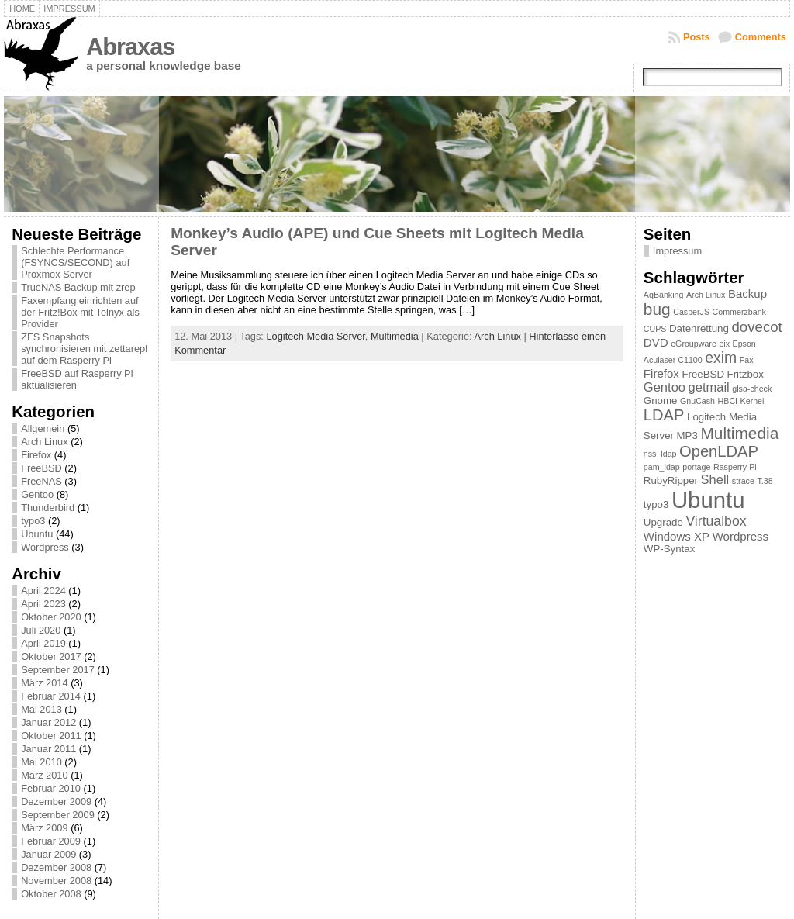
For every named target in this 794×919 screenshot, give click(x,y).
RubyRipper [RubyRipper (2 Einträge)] (671, 480)
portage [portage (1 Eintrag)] (696, 467)
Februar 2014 (51, 696)
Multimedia (395, 336)
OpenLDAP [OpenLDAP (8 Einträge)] (718, 451)
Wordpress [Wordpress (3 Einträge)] (740, 536)
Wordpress (45, 547)
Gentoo (37, 494)
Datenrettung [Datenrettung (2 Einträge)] (699, 328)
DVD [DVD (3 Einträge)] (656, 342)
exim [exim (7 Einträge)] (721, 357)
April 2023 (43, 604)
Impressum (677, 251)
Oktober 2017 (51, 656)
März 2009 (44, 828)
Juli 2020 (40, 630)
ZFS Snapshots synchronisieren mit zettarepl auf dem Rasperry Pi (84, 348)
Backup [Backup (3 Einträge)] (747, 293)
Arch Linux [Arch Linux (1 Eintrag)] (705, 294)
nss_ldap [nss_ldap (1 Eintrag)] (660, 453)
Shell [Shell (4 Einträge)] (715, 479)
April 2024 (43, 590)
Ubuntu (37, 534)
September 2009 (58, 815)
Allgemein (42, 428)
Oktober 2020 (51, 617)
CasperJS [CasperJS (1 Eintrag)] (691, 311)
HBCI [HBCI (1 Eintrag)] (727, 401)
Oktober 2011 (51, 735)
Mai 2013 (41, 709)
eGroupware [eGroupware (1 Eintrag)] (693, 343)
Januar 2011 (48, 749)
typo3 (33, 521)
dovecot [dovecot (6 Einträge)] (756, 327)
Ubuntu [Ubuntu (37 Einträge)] (708, 500)
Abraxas (130, 46)
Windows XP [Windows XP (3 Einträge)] (676, 536)
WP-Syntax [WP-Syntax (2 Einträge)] (669, 549)
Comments (760, 37)
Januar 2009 (48, 854)
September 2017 (58, 669)
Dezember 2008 (56, 867)
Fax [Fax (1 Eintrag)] (747, 359)
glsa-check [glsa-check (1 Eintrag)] (752, 388)
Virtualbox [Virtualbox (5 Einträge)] (715, 521)
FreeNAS (41, 481)
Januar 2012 (48, 722)
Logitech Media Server (315, 336)
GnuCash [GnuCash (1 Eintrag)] (697, 401)
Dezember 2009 (56, 801)
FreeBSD (41, 468)
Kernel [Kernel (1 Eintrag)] (752, 401)
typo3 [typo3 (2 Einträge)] (656, 504)
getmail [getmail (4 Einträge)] (709, 387)
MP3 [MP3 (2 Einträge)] (687, 435)
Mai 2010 (41, 762)
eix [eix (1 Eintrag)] (724, 343)
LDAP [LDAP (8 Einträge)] (664, 414)
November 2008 (56, 880)
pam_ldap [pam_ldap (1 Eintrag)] (662, 467)
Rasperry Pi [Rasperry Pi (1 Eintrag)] (735, 467)
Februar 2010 (51, 788)
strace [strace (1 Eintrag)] (743, 480)
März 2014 (44, 683)
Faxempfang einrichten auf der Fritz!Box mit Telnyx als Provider (80, 312)
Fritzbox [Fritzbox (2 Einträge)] (745, 374)
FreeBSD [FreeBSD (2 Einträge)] (703, 374)
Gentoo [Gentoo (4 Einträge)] (664, 387)
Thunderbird (47, 507)
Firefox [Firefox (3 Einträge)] (661, 373)
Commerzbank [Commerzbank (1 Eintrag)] (739, 311)
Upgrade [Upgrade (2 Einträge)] (663, 522)
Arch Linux (44, 441)
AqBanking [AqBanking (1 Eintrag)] (664, 294)
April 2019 (43, 643)
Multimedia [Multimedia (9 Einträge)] (739, 433)
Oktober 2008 (51, 894)
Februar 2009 (51, 841)
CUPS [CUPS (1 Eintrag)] (655, 328)
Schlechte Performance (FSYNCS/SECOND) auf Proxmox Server (75, 262)
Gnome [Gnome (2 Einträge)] (661, 400)
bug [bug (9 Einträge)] (657, 309)
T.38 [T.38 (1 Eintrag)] (764, 480)
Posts (696, 37)
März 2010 (44, 775)
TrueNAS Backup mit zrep (78, 287)
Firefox (36, 455)
